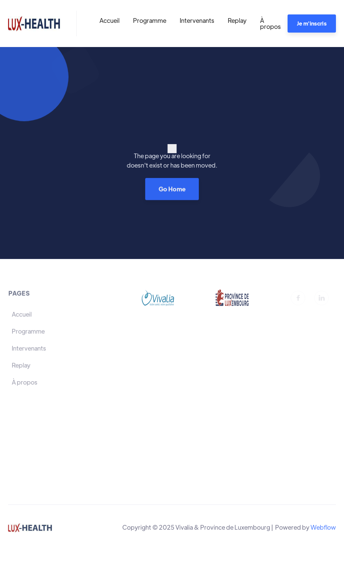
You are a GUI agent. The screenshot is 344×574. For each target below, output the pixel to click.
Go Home (172, 188)
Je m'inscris (312, 23)
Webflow (323, 527)
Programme (149, 20)
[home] (34, 23)
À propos (270, 23)
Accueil (109, 20)
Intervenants (197, 20)
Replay (237, 20)
